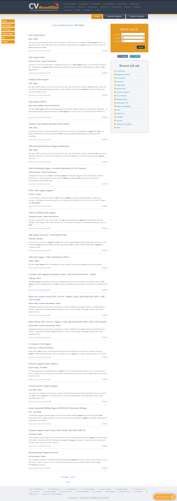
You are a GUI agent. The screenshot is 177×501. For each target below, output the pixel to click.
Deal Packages (7, 33)
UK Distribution (96, 4)
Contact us (98, 10)
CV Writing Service (69, 7)
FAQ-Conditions (56, 494)
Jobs (3, 38)
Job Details (104, 50)
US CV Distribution (108, 4)
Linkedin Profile (134, 4)
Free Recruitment (116, 7)
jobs (66, 482)
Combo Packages (92, 7)
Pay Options (137, 7)
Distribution (6, 25)
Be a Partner (127, 7)
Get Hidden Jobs (88, 10)
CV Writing (6, 29)
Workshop (78, 10)
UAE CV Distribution (70, 4)
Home (4, 21)
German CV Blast (122, 4)
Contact (5, 42)
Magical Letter (68, 10)
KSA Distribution (84, 4)
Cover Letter (81, 7)
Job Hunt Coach (104, 7)
